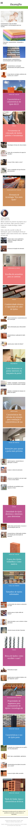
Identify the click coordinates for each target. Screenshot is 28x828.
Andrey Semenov (5, 218)
